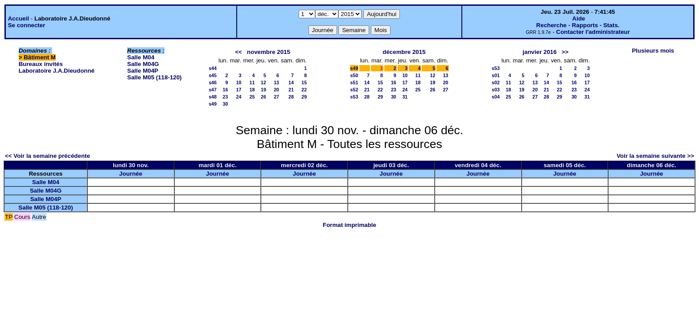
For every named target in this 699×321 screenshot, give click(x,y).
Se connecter (26, 25)
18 (252, 89)
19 (263, 89)
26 (263, 96)
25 (252, 96)
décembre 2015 (403, 52)
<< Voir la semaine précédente (47, 155)
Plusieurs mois (653, 50)
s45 (213, 75)
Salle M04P (142, 70)
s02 (496, 82)
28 (291, 96)
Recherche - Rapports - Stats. (578, 25)
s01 (496, 75)
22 (304, 89)
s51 (354, 82)
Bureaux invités (41, 64)
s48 (213, 96)
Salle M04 (140, 57)
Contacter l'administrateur (593, 32)
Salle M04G (143, 64)
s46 (213, 82)
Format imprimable (349, 225)
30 (225, 104)
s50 (354, 75)
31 (404, 96)
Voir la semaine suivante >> (655, 155)
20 (276, 89)
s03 (496, 89)
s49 (213, 104)
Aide (578, 18)
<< (238, 52)
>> (565, 52)
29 (304, 96)
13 (276, 82)
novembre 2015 (268, 52)
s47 (213, 89)
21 (291, 89)
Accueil (18, 18)
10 (239, 82)
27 (276, 96)
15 (304, 82)
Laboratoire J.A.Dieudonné (57, 70)
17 (239, 89)
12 (263, 82)
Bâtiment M (40, 57)
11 (252, 82)
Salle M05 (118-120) (154, 77)
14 (291, 82)
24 (239, 96)
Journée (130, 173)
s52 (354, 89)
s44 (213, 68)
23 (225, 96)
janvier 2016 (539, 52)
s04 (496, 96)
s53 (354, 96)
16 (225, 89)
